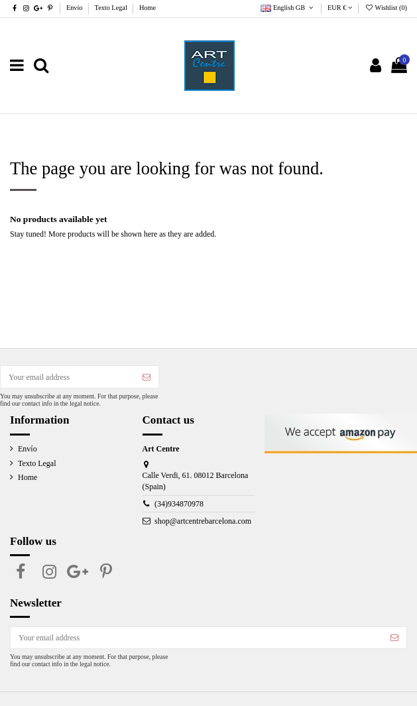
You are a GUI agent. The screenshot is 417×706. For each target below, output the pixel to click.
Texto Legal (112, 7)
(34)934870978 (179, 503)
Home (147, 7)
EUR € (340, 7)
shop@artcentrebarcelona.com (202, 521)
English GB (288, 7)
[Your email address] (68, 376)
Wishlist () (386, 7)
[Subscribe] (146, 376)
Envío (75, 7)
